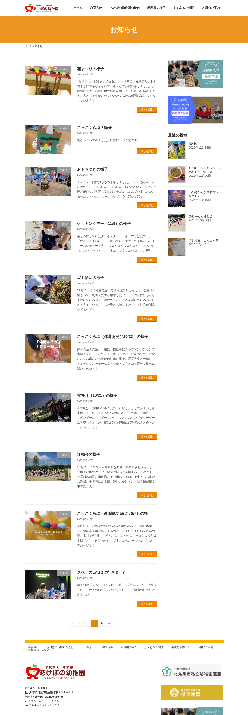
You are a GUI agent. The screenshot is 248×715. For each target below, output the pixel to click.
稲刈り (193, 143)
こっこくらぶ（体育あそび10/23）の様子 (112, 336)
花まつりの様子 (90, 69)
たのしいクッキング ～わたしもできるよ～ (205, 169)
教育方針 (33, 647)
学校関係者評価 (180, 647)
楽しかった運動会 (201, 216)
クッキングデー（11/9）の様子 (104, 223)
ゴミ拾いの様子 (90, 277)
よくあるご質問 (154, 647)
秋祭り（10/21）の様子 (97, 395)
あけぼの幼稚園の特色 (60, 647)
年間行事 (107, 647)
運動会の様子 (88, 454)
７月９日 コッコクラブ (205, 240)
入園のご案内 (205, 647)
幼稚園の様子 (129, 647)
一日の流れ (87, 647)
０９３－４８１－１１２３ (43, 701)
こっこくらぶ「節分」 (96, 128)
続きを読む (147, 109)
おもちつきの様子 (92, 169)
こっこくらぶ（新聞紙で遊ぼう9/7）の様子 (114, 513)
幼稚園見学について (40, 649)
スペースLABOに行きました (101, 572)
